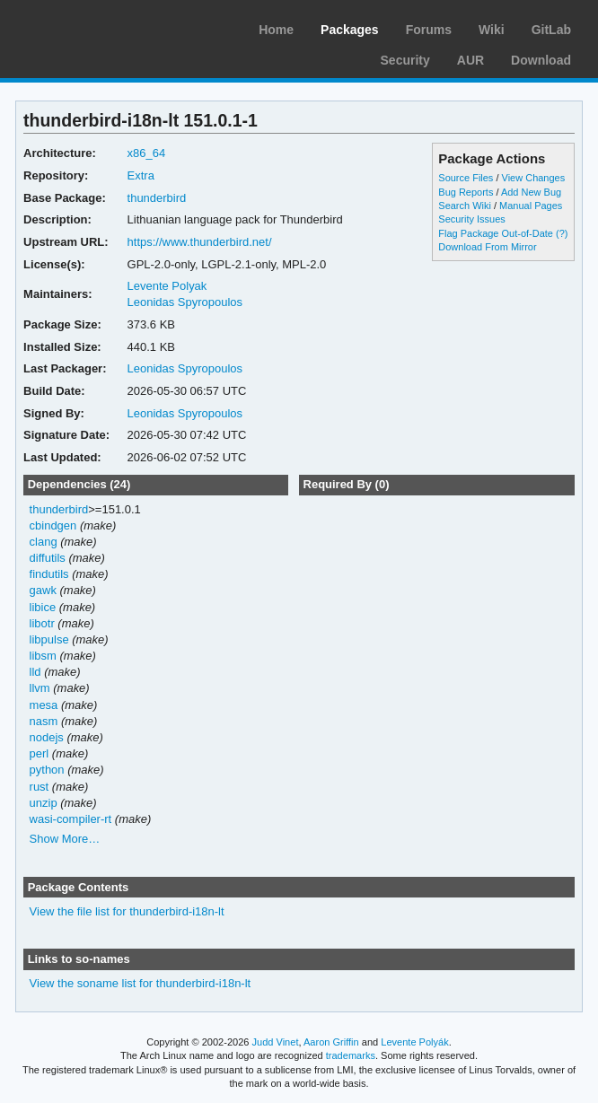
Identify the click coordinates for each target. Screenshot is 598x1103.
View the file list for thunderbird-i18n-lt (127, 911)
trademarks (350, 1055)
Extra (141, 175)
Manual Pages (530, 205)
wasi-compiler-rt (71, 819)
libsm (43, 655)
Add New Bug (531, 192)
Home (276, 29)
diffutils (48, 558)
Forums (429, 29)
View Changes (534, 177)
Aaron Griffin (331, 1042)
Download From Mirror (487, 246)
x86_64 (147, 153)
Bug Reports (465, 192)
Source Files (465, 177)
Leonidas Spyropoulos (185, 302)
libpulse (49, 639)
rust (39, 786)
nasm (44, 721)
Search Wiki (464, 205)
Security (405, 60)
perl (39, 753)
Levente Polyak (167, 286)
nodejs (47, 737)
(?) (561, 233)
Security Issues (471, 219)
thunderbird (157, 198)
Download (541, 60)
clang (43, 541)
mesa (44, 705)
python (47, 769)
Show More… (65, 838)
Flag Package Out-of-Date (495, 233)
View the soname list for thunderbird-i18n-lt (140, 983)
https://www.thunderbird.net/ (200, 242)
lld (35, 671)
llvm (40, 688)
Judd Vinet (275, 1042)
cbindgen (53, 525)
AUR (470, 60)
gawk (43, 590)
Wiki (492, 29)
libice (43, 607)
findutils (49, 574)
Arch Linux (98, 27)
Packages (350, 29)
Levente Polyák (414, 1042)
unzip (43, 803)
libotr (42, 623)
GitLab (551, 29)
